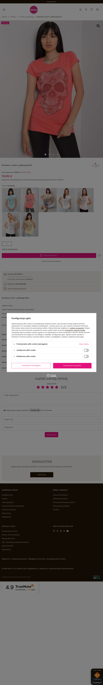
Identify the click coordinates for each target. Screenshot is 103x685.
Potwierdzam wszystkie (72, 365)
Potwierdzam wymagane (31, 365)
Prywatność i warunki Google (75, 330)
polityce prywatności (77, 328)
